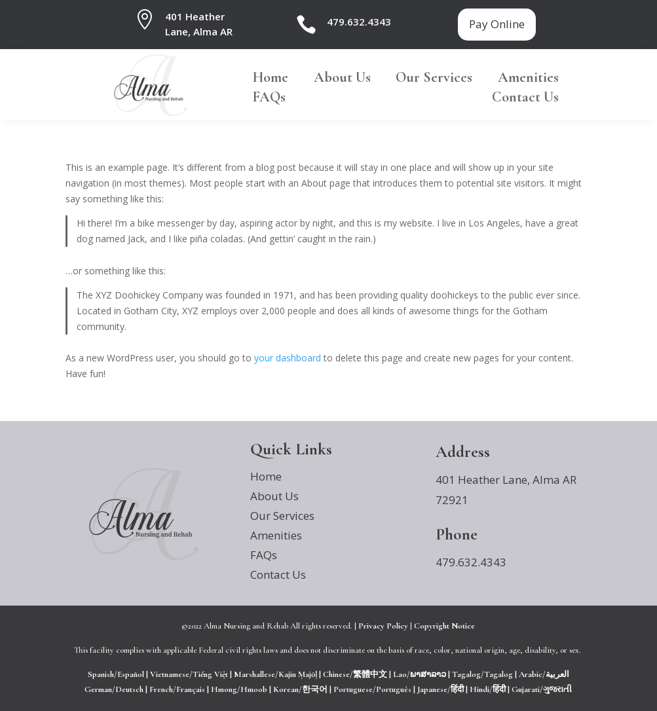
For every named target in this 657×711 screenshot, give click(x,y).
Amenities (528, 79)
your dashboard (287, 358)
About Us (342, 79)
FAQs (269, 98)
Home (270, 79)
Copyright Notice (444, 626)
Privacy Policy (383, 626)
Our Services (434, 79)
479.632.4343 (359, 21)
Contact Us (525, 98)
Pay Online (497, 23)
